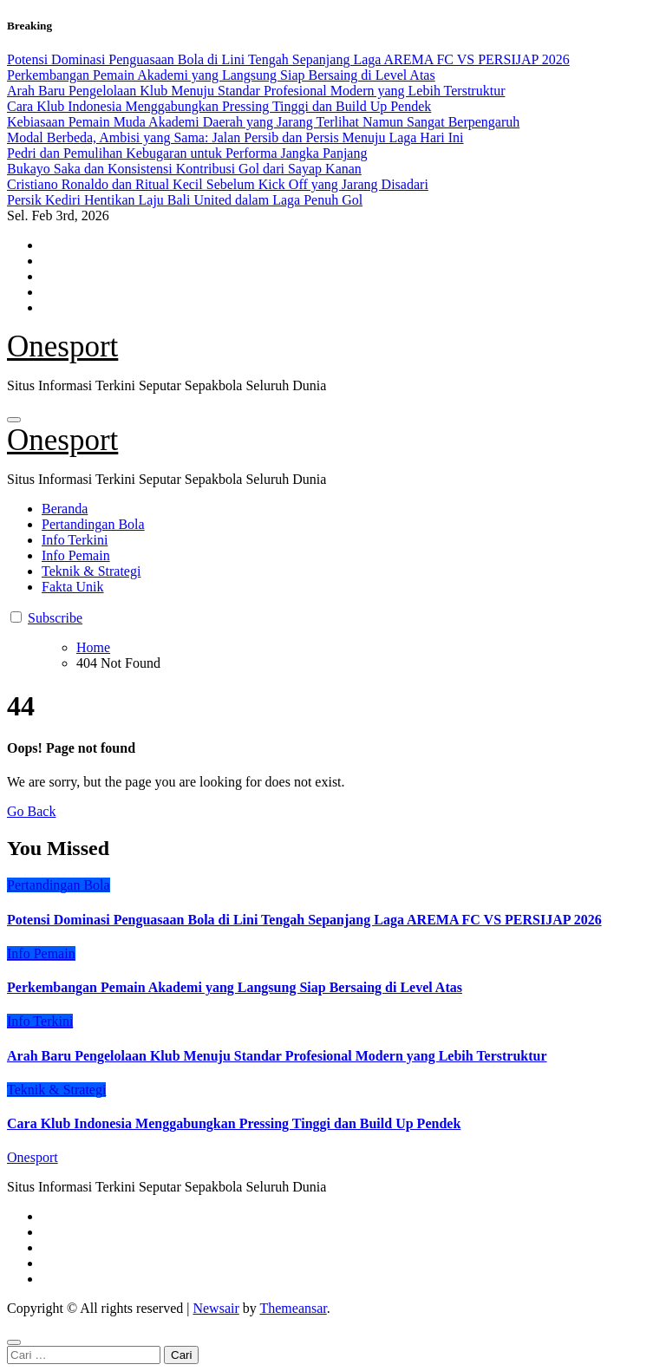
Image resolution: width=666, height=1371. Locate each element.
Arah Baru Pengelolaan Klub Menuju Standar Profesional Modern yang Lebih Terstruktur (277, 1055)
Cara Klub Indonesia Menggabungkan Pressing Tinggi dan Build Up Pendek (233, 1123)
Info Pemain (76, 555)
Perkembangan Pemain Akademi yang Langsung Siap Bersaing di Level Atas (234, 987)
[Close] (14, 1342)
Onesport (62, 346)
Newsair (215, 1308)
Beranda (65, 508)
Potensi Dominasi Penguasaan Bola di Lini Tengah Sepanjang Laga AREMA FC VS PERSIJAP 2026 (304, 919)
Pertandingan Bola (93, 524)
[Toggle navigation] (14, 419)
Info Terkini (75, 539)
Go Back (31, 811)
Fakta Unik (73, 586)
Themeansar (292, 1308)
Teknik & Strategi (91, 571)
